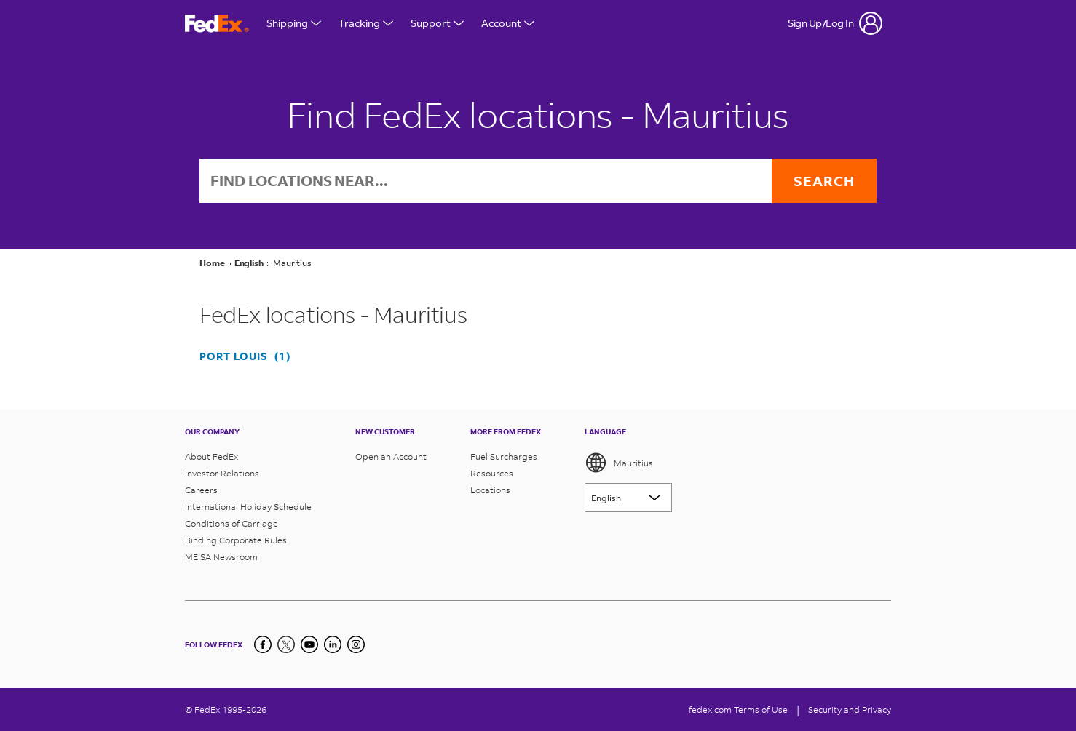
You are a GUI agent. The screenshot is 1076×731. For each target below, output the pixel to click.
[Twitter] (286, 644)
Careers (201, 489)
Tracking (366, 23)
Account (507, 23)
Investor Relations (222, 473)
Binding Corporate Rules (236, 540)
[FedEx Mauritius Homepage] (217, 24)
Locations (490, 489)
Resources (491, 473)
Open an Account (391, 456)
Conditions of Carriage (231, 523)
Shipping (293, 23)
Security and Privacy (849, 709)
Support (437, 23)
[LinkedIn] (332, 644)
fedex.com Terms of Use (738, 709)
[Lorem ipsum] (628, 497)
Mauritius (619, 462)
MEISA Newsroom (221, 556)
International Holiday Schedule (248, 506)
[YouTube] (309, 644)
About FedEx (211, 456)
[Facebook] (263, 644)
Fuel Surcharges (503, 456)
